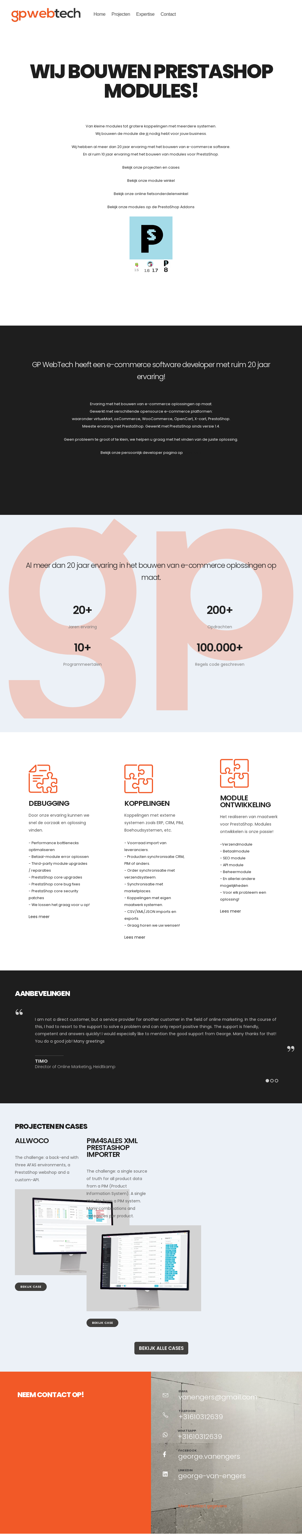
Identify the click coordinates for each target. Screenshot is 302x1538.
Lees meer (39, 916)
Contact (168, 14)
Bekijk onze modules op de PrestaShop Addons (151, 206)
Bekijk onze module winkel (151, 180)
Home (99, 14)
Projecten (120, 14)
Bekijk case (30, 1282)
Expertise (145, 14)
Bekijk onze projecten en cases (151, 167)
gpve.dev (192, 452)
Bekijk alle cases (161, 1343)
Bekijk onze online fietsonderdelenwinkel (151, 193)
